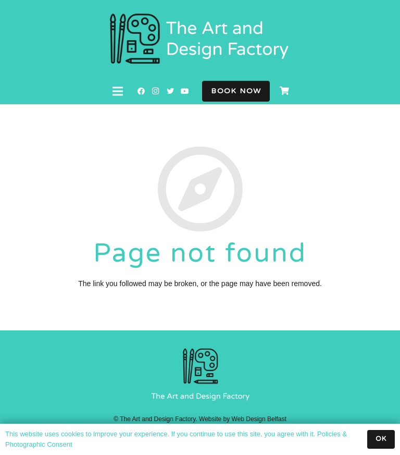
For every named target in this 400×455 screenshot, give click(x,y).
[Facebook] (141, 91)
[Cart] (284, 91)
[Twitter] (170, 91)
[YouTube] (185, 91)
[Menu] (118, 91)
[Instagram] (155, 91)
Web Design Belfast (259, 419)
